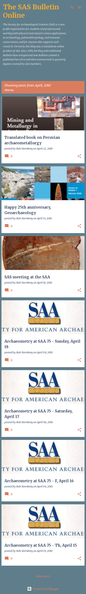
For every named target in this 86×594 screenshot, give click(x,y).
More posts (43, 576)
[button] (79, 156)
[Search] (72, 7)
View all (9, 90)
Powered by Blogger (43, 589)
